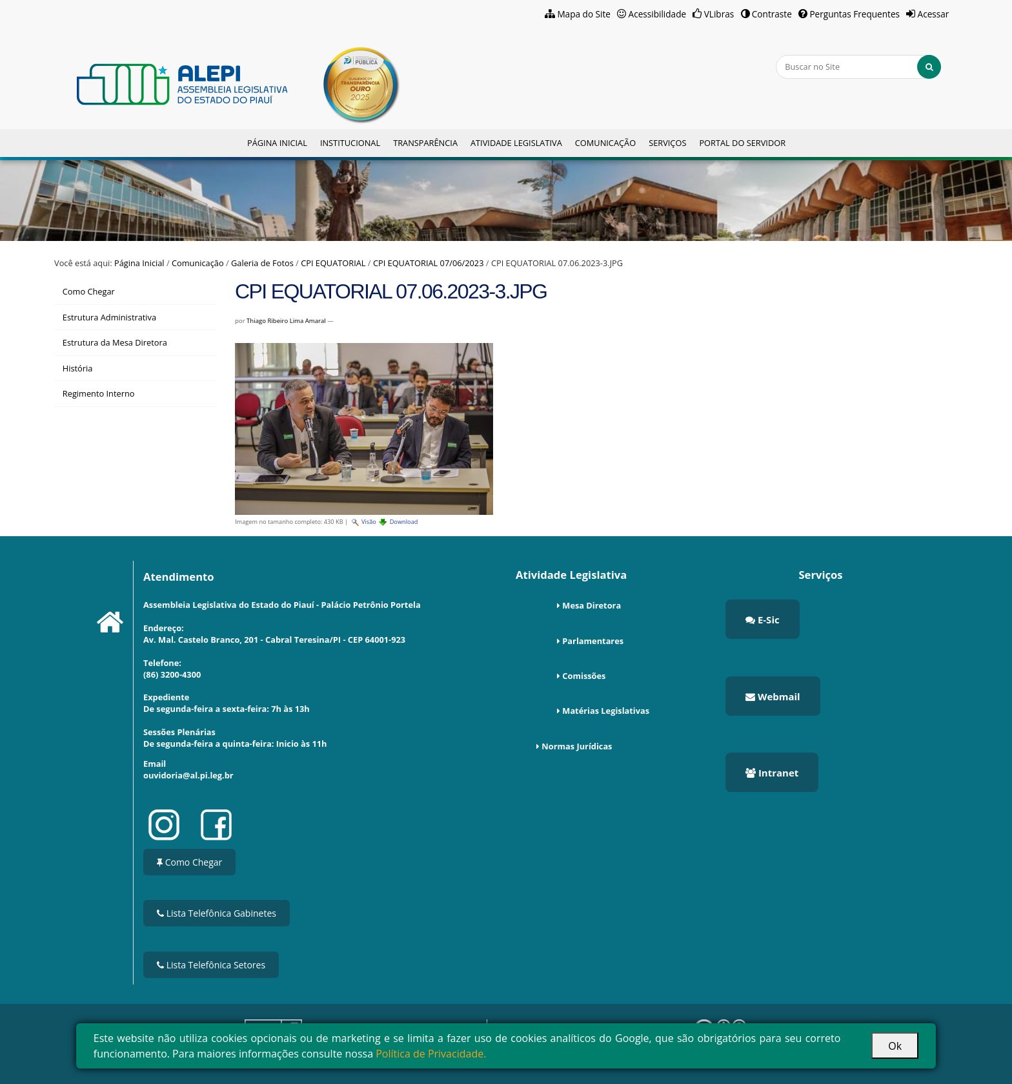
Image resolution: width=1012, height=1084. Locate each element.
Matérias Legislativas (605, 710)
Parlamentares (592, 641)
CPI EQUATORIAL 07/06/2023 (428, 263)
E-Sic (762, 619)
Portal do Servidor (742, 143)
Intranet (771, 772)
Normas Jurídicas (576, 746)
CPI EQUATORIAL (333, 263)
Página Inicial (277, 143)
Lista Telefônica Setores (211, 965)
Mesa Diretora (591, 605)
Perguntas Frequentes (854, 14)
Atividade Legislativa (516, 143)
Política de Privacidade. (431, 1054)
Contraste (772, 14)
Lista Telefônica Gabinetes (216, 913)
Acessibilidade (658, 14)
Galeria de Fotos (262, 263)
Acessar (933, 14)
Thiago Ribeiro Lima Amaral (286, 321)
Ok (895, 1046)
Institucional (350, 143)
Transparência (425, 143)
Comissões (583, 676)
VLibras (719, 14)
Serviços (667, 143)
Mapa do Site (584, 14)
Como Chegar (189, 862)
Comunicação (605, 143)
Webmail (772, 696)
